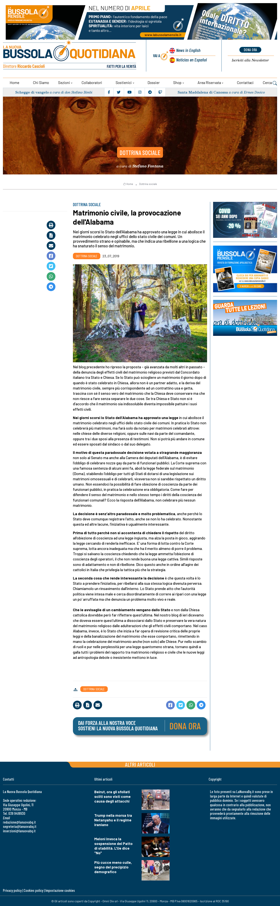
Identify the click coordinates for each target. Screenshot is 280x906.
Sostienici (124, 82)
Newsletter (250, 60)
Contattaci (245, 82)
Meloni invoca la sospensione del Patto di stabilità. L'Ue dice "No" (113, 845)
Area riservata (209, 82)
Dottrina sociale (140, 151)
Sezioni (64, 82)
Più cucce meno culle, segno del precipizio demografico (113, 866)
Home (14, 82)
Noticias (191, 59)
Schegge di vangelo (32, 92)
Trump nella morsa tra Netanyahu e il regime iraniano (113, 819)
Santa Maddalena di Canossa (202, 92)
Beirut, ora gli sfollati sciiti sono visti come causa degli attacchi (112, 796)
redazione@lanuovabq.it (19, 821)
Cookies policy (33, 890)
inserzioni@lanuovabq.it (19, 830)
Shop (177, 82)
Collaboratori (91, 82)
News (188, 50)
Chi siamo (41, 82)
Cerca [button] (270, 82)
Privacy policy (12, 890)
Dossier (154, 82)
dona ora (250, 49)
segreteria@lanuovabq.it (19, 826)
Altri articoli (140, 764)
